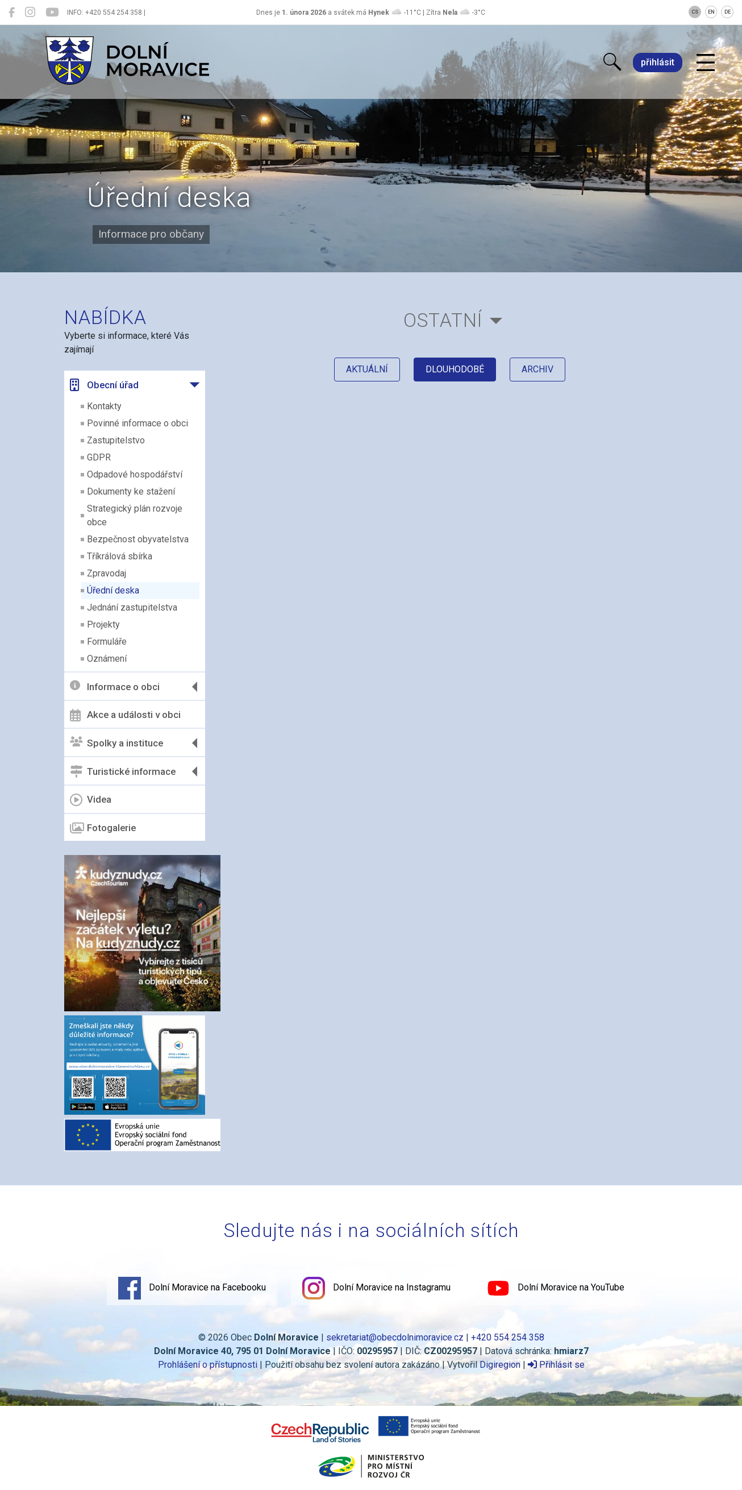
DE (727, 12)
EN (711, 12)
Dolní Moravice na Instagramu (376, 1288)
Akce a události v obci (125, 715)
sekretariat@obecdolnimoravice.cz (395, 1337)
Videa (90, 800)
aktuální (367, 369)
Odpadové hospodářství (134, 474)
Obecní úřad (104, 385)
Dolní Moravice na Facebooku (192, 1288)
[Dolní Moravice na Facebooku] (12, 12)
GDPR (99, 457)
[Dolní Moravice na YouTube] (52, 12)
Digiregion (500, 1364)
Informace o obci (115, 686)
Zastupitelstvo (116, 440)
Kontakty (104, 406)
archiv (537, 369)
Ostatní (442, 320)
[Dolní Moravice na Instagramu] (30, 12)
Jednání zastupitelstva (132, 607)
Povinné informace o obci (137, 423)
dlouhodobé (455, 369)
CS (694, 12)
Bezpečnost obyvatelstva (138, 539)
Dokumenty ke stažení (131, 491)
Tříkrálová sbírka (119, 556)
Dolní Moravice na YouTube (555, 1288)
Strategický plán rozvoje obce (134, 515)
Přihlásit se (556, 1364)
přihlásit (657, 62)
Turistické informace (123, 771)
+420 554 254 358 (507, 1337)
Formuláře (107, 641)
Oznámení (107, 658)
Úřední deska (113, 590)
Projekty (103, 624)
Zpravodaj (106, 573)
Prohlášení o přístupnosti (207, 1364)
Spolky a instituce (116, 743)
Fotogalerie (103, 828)
